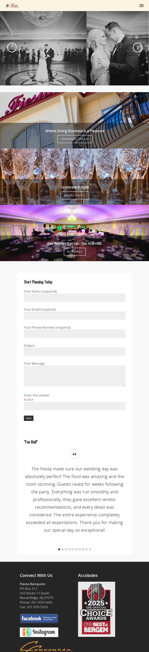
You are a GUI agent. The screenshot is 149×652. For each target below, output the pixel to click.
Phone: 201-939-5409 (36, 602)
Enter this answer (74, 401)
